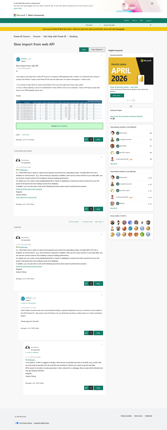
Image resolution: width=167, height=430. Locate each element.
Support (103, 15)
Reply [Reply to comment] (98, 209)
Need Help (25, 134)
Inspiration (58, 15)
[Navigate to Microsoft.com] (19, 15)
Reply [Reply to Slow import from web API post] (98, 139)
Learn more (18, 8)
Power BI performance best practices (29, 189)
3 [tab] (130, 100)
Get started (120, 29)
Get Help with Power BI (55, 36)
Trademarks (148, 416)
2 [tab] (128, 100)
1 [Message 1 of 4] (22, 140)
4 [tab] (131, 100)
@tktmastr (24, 170)
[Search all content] (127, 25)
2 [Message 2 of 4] (22, 204)
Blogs (86, 15)
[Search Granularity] (93, 25)
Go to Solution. (62, 126)
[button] (84, 49)
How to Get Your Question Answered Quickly (126, 116)
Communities (77, 15)
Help (141, 20)
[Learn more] (117, 95)
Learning (94, 15)
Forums (49, 15)
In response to (28, 303)
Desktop (73, 36)
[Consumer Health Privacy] (41, 423)
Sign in (134, 20)
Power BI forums (22, 36)
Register (126, 20)
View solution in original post (26, 197)
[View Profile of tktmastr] (24, 58)
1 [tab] (127, 100)
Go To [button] (148, 20)
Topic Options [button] (96, 49)
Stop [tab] (134, 100)
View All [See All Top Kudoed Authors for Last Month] (113, 208)
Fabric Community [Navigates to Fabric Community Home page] (36, 15)
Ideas (67, 15)
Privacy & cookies (126, 416)
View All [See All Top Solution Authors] (113, 163)
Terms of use (138, 416)
